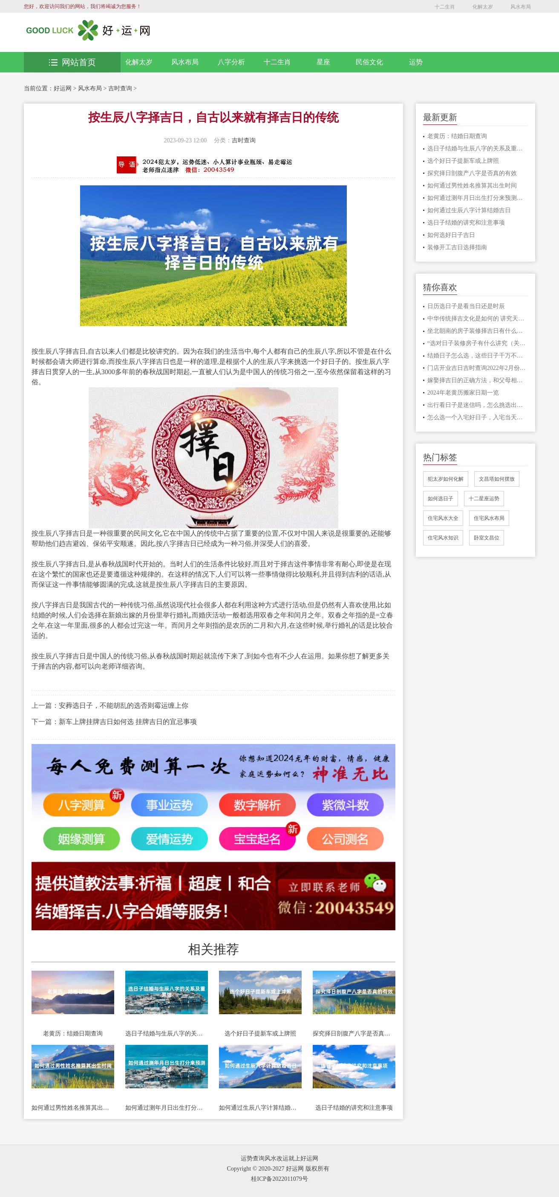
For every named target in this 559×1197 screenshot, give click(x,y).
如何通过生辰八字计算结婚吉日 (260, 1108)
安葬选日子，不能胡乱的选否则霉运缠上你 (123, 705)
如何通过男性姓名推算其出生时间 (73, 1108)
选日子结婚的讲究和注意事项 (354, 1108)
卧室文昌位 (486, 538)
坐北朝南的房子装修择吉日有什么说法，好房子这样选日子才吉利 (477, 331)
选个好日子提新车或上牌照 (260, 1033)
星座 (323, 62)
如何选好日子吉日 (451, 235)
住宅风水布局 (489, 518)
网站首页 (72, 62)
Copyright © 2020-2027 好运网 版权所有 (278, 1168)
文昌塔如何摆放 (497, 479)
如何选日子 (440, 499)
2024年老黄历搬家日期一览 (463, 392)
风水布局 (520, 7)
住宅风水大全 (443, 518)
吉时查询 (120, 88)
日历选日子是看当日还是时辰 (466, 306)
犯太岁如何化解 (446, 479)
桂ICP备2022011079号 (279, 1179)
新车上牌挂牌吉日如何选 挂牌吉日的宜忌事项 (128, 721)
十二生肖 (445, 7)
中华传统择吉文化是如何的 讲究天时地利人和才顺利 (477, 318)
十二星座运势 (484, 499)
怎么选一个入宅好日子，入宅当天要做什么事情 (477, 417)
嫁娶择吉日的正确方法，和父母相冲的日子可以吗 (477, 380)
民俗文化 (369, 62)
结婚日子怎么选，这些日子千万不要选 (477, 355)
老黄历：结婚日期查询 (73, 1033)
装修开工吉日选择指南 (457, 247)
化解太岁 (483, 7)
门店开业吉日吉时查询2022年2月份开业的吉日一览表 (477, 368)
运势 (416, 62)
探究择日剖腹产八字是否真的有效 (354, 1033)
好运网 (63, 88)
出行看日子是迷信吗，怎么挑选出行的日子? (477, 405)
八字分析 (231, 62)
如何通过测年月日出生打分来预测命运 (166, 1108)
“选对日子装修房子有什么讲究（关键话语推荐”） (477, 343)
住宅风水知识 (443, 538)
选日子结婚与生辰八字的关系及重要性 (166, 1033)
